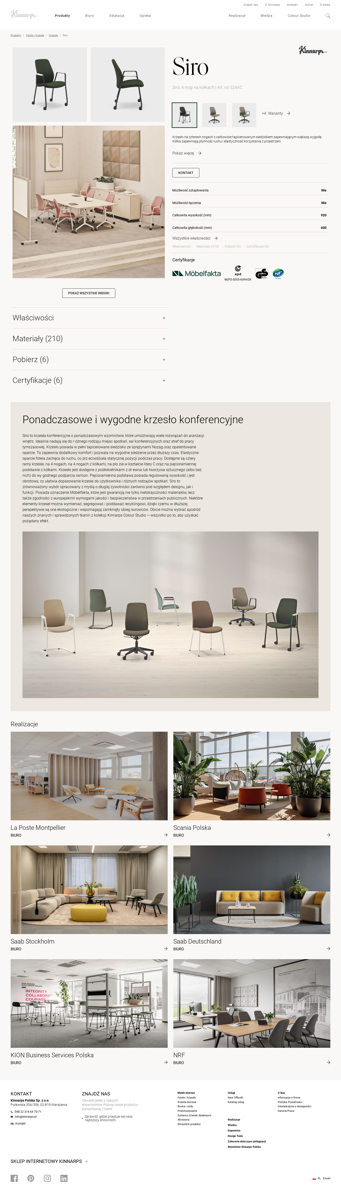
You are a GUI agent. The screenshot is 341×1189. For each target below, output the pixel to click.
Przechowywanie (187, 1110)
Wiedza (267, 16)
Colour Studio (299, 16)
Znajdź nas (250, 4)
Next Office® (235, 1097)
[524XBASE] (214, 115)
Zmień (326, 1178)
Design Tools (235, 1136)
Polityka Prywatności (290, 1102)
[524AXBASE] (244, 115)
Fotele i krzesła (35, 35)
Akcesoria (183, 1119)
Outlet (309, 4)
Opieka (145, 16)
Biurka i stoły (185, 1106)
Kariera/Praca (286, 1110)
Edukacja (117, 16)
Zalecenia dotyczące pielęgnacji (247, 1141)
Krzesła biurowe (187, 1102)
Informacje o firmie (289, 1097)
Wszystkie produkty (189, 1124)
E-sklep (325, 4)
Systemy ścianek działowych (194, 1115)
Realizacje (237, 16)
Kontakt (292, 4)
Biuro (89, 16)
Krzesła (53, 35)
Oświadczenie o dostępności (294, 1106)
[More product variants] (276, 113)
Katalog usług (236, 1102)
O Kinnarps (272, 4)
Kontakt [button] (185, 173)
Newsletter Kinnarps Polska (244, 1146)
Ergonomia (234, 1130)
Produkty (62, 16)
